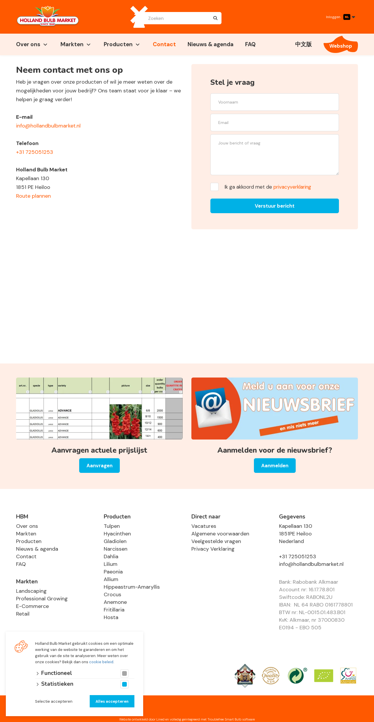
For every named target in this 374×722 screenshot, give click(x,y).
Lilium (110, 564)
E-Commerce (32, 606)
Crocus (112, 594)
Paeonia (113, 571)
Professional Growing (42, 598)
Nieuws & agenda (210, 44)
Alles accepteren (112, 701)
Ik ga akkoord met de (267, 187)
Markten (72, 44)
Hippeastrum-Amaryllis (132, 586)
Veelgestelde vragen (216, 541)
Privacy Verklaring (213, 548)
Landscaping (31, 591)
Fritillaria (114, 609)
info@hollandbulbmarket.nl (48, 125)
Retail (23, 613)
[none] (215, 18)
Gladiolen (115, 541)
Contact (164, 44)
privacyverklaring (292, 187)
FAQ (250, 44)
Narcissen (115, 548)
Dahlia (111, 556)
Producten (118, 44)
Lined (160, 719)
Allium (111, 579)
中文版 (303, 44)
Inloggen (333, 17)
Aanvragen (99, 465)
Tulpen (112, 526)
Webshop (340, 46)
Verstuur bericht (275, 206)
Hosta (111, 617)
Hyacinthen (117, 533)
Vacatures (203, 526)
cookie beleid (101, 661)
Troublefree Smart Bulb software (231, 719)
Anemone (115, 602)
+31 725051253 (34, 152)
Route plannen (33, 195)
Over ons (28, 44)
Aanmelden (274, 465)
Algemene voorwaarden (220, 533)
